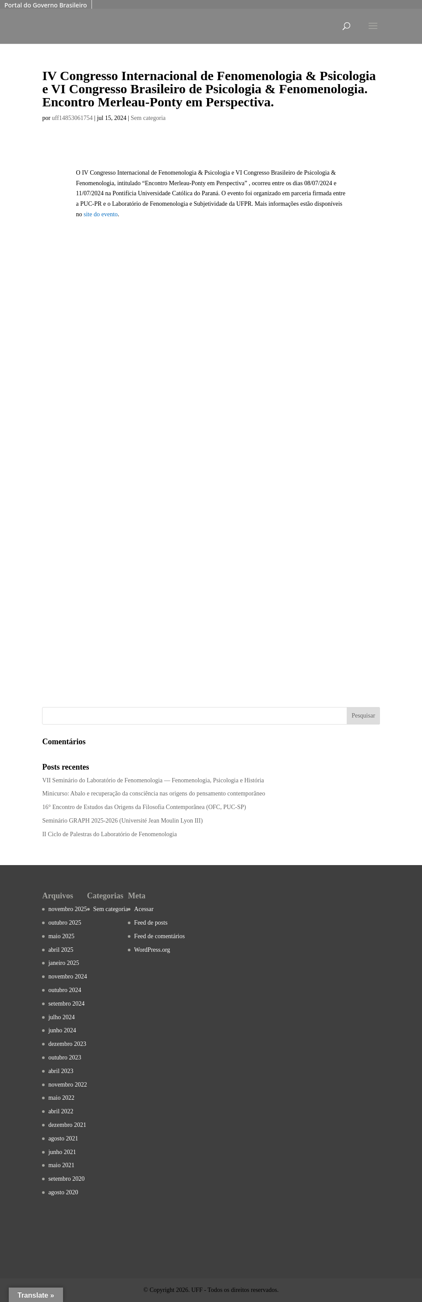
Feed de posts (150, 922)
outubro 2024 (64, 990)
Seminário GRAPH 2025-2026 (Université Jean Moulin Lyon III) (122, 820)
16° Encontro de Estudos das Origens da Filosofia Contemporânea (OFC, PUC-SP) (144, 807)
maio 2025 (61, 936)
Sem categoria (148, 118)
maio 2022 (61, 1097)
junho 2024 (62, 1030)
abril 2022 (60, 1111)
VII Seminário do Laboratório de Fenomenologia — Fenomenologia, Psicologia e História (153, 780)
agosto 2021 (63, 1138)
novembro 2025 (67, 909)
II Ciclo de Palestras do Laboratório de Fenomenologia (109, 834)
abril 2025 (60, 950)
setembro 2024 (66, 1003)
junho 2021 (62, 1152)
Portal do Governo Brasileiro (45, 5)
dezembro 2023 (67, 1044)
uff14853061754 (72, 118)
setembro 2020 (66, 1178)
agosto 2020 (63, 1192)
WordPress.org (152, 950)
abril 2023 (60, 1071)
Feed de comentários (159, 936)
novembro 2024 (67, 976)
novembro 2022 (67, 1084)
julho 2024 (61, 1017)
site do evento (101, 214)
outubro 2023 (64, 1057)
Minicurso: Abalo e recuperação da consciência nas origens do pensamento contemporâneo (153, 793)
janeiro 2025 (63, 963)
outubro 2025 (64, 922)
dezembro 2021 (67, 1125)
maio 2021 (61, 1165)
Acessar (143, 909)
